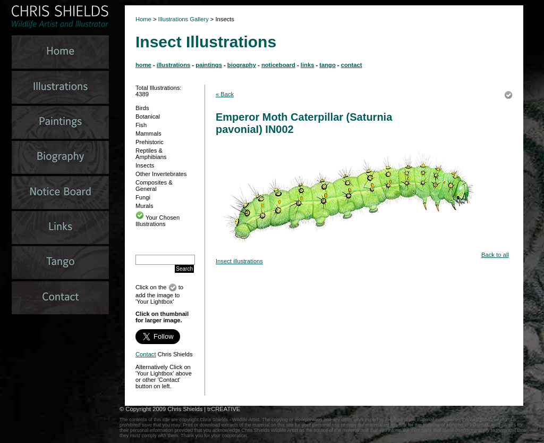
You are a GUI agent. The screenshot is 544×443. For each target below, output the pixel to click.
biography (241, 65)
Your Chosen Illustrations (157, 220)
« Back (225, 94)
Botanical (147, 116)
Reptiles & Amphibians (150, 153)
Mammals (148, 133)
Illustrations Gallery (183, 19)
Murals (144, 206)
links (307, 65)
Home (143, 19)
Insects (144, 165)
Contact (145, 354)
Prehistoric (149, 142)
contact (351, 65)
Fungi (142, 197)
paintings (209, 65)
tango (327, 65)
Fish (141, 125)
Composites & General (154, 185)
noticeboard (278, 65)
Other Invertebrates (160, 174)
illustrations (173, 65)
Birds (142, 108)
